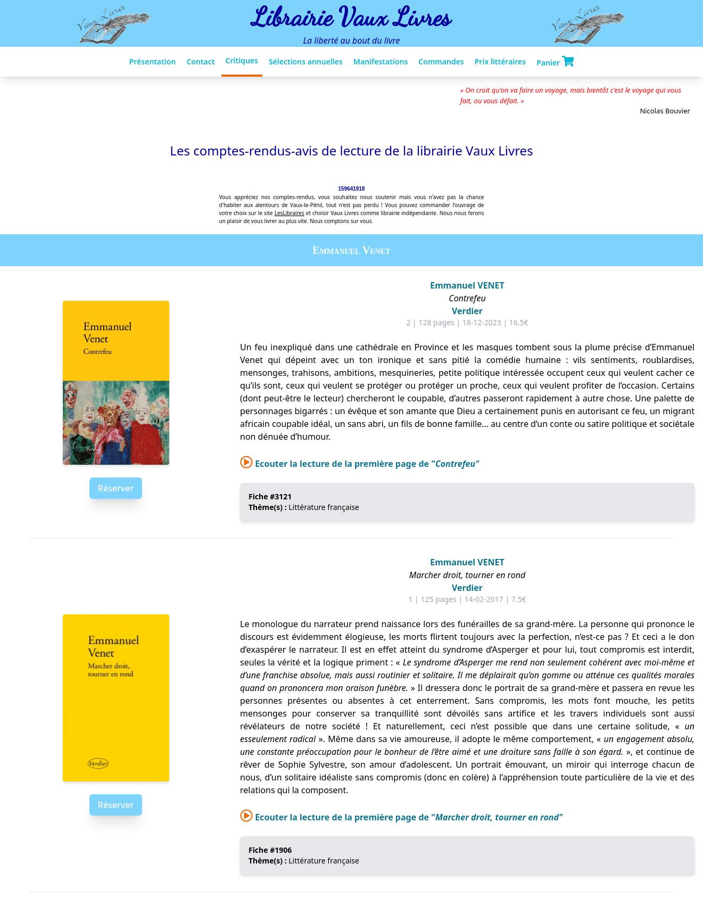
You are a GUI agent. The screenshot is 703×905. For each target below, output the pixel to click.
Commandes (441, 61)
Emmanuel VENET (467, 285)
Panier (555, 62)
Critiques (242, 60)
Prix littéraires (500, 61)
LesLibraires (289, 213)
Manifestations (380, 61)
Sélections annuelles (306, 61)
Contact (200, 61)
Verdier (467, 311)
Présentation (152, 61)
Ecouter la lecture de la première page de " (359, 464)
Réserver (116, 488)
